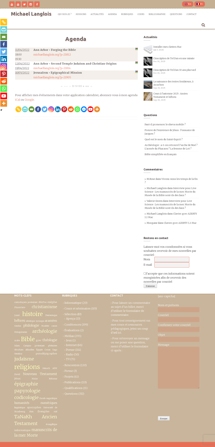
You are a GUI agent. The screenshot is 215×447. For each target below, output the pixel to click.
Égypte (39, 349)
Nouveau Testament (40, 374)
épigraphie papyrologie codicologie (27, 390)
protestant (32, 302)
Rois (31, 411)
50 (76, 86)
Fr (200, 4)
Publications (72, 382)
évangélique (51, 424)
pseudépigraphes (46, 353)
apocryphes (34, 407)
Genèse (17, 326)
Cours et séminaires (77, 308)
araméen (51, 321)
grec (38, 340)
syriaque (40, 321)
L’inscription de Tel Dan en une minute (174, 58)
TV (68, 359)
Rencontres (72, 365)
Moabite (45, 326)
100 (80, 86)
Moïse (35, 378)
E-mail (148, 264)
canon (54, 326)
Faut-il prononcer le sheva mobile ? (165, 124)
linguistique (19, 407)
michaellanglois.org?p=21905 (52, 77)
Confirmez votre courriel (174, 325)
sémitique (30, 321)
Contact (191, 14)
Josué (16, 315)
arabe (17, 340)
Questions (176, 14)
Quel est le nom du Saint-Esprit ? (164, 139)
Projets (69, 376)
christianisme (44, 306)
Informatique (73, 302)
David (17, 374)
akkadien (29, 349)
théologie (49, 340)
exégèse (52, 302)
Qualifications (73, 388)
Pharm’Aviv (19, 307)
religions (27, 367)
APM (54, 368)
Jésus (17, 378)
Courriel (163, 315)
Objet (161, 334)
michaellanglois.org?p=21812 (52, 54)
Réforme (53, 378)
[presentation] (171, 401)
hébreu (19, 321)
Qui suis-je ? (64, 14)
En (187, 4)
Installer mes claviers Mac (167, 46)
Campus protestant (33, 345)
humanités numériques (35, 403)
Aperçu (70, 318)
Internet (71, 345)
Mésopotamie (20, 332)
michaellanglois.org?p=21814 (52, 68)
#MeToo (42, 302)
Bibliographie (157, 14)
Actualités (97, 14)
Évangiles (43, 411)
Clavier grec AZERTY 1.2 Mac (180, 222)
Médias (69, 336)
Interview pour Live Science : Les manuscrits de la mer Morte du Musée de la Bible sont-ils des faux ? (170, 192)
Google (29, 99)
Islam (17, 345)
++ (87, 86)
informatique (22, 430)
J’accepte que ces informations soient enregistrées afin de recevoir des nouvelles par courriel (169, 277)
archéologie (44, 331)
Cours (140, 14)
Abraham (18, 349)
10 (73, 86)
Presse (70, 349)
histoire (32, 314)
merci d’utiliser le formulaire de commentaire (127, 311)
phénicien (52, 345)
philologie (31, 325)
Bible (28, 339)
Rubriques (127, 14)
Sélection (70, 314)
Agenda (112, 14)
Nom (147, 259)
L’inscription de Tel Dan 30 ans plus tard (174, 70)
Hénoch (46, 368)
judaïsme (24, 359)
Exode (42, 398)
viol (55, 411)
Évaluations (72, 330)
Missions (81, 14)
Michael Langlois (31, 14)
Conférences (72, 324)
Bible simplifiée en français (161, 154)
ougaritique (51, 398)
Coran (47, 349)
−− (66, 86)
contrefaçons (20, 302)
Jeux (69, 340)
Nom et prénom (168, 305)
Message (163, 344)
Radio (69, 354)
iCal (17, 99)
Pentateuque (51, 315)
